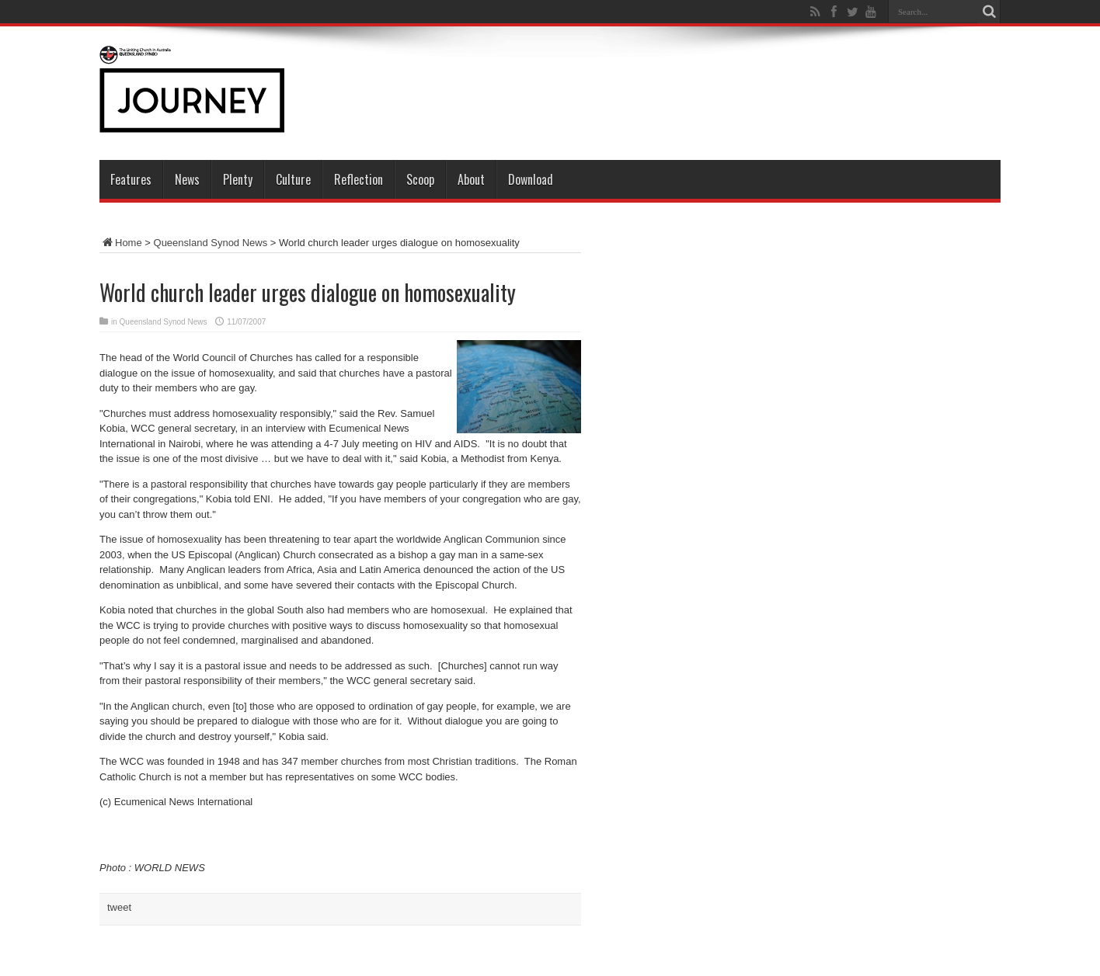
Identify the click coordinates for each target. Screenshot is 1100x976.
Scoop (420, 179)
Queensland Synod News (211, 242)
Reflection (358, 179)
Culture (293, 179)
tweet (119, 907)
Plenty (237, 179)
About (471, 179)
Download (530, 179)
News (187, 179)
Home (120, 242)
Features (130, 179)
